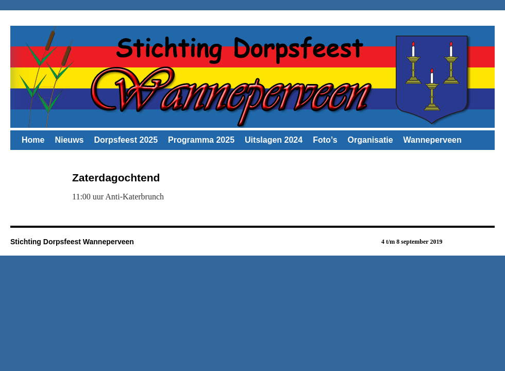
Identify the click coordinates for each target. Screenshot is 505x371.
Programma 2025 (201, 140)
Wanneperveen (432, 140)
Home (33, 140)
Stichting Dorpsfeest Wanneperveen (72, 242)
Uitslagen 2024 (273, 140)
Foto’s (325, 140)
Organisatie (370, 140)
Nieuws (69, 140)
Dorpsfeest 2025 (126, 140)
